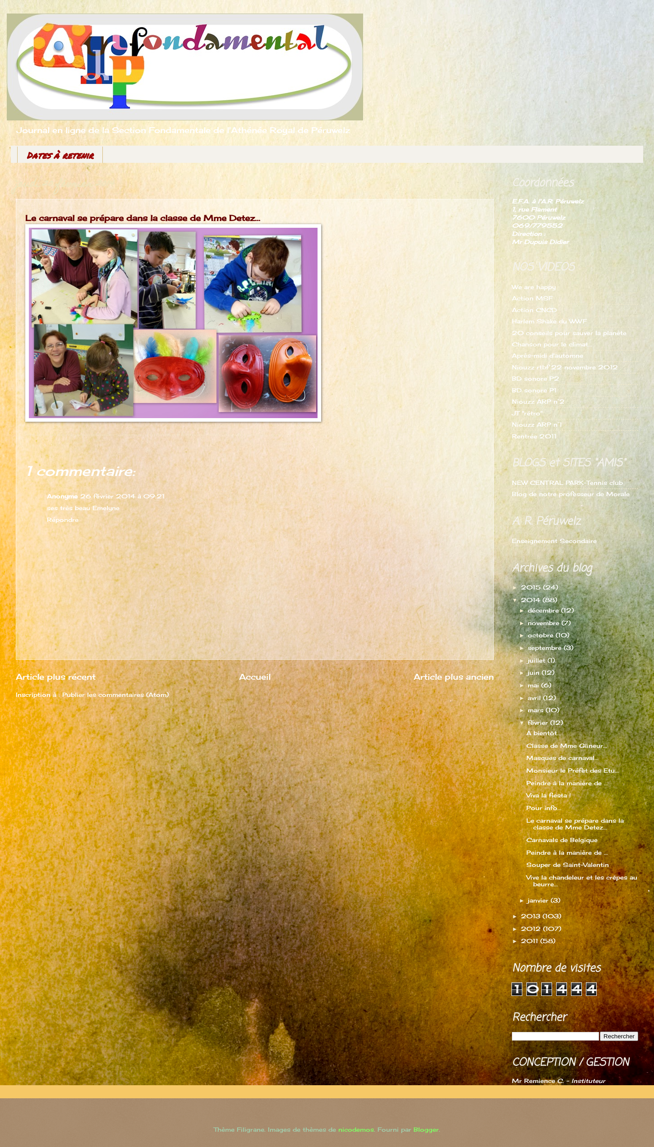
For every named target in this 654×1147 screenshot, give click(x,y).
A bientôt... (543, 733)
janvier (539, 900)
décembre (544, 610)
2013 (532, 916)
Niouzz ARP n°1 (537, 424)
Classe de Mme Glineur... (566, 745)
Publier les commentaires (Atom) (115, 694)
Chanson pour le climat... (552, 344)
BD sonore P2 (535, 378)
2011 (530, 940)
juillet (538, 660)
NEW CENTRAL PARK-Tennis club (567, 482)
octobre (542, 635)
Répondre (62, 519)
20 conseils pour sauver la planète (569, 332)
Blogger (426, 1129)
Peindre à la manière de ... (567, 783)
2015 (532, 587)
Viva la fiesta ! (548, 795)
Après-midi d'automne (547, 355)
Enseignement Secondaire (554, 540)
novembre (545, 622)
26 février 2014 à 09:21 (122, 496)
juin (535, 672)
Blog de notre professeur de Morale (571, 493)
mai (534, 685)
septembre (546, 647)
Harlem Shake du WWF (549, 321)
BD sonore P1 (534, 390)
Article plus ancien (454, 677)
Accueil (255, 677)
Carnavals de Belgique (562, 839)
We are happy (534, 286)
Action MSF (532, 298)
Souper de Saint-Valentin (567, 864)
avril (535, 697)
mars (537, 710)
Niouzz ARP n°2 (538, 401)
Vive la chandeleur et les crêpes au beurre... (581, 881)
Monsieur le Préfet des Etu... (572, 770)
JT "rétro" (527, 413)
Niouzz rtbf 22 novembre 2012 (565, 367)
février (539, 722)
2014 (532, 599)
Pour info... (544, 807)
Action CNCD (534, 309)
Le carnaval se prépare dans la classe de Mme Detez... (575, 824)
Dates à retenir (60, 155)
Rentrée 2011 (534, 436)
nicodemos (356, 1129)
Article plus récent (56, 677)
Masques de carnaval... (562, 757)
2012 (532, 928)
